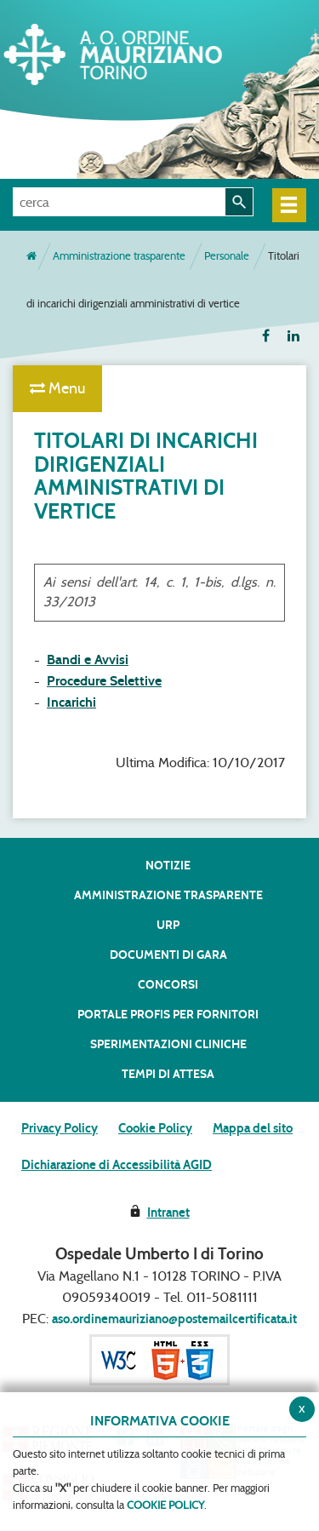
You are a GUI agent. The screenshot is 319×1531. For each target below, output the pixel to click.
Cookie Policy (155, 1128)
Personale (226, 256)
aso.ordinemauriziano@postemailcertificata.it (174, 1319)
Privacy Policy (59, 1128)
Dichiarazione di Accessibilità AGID (116, 1165)
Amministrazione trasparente (119, 256)
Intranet (168, 1212)
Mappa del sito (253, 1128)
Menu (57, 388)
